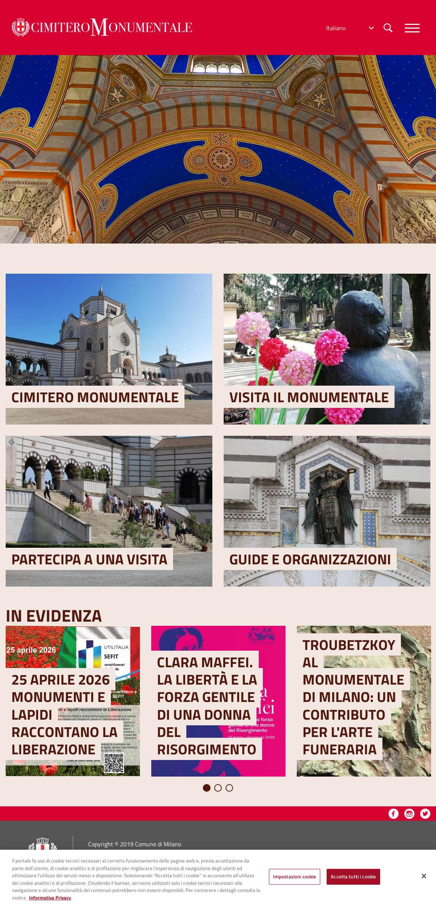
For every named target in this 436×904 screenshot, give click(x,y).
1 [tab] (206, 788)
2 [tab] (218, 788)
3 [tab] (229, 788)
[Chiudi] (424, 881)
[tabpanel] (73, 701)
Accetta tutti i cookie (353, 881)
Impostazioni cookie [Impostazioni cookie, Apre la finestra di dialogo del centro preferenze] (294, 881)
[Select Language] (349, 27)
